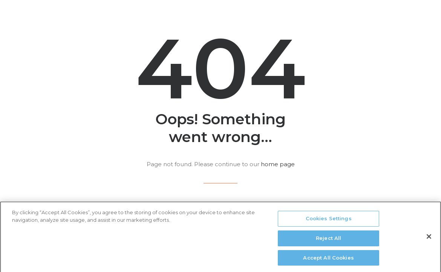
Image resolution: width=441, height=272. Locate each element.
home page (278, 164)
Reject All (328, 239)
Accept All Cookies (328, 259)
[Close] (429, 238)
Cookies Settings (329, 220)
